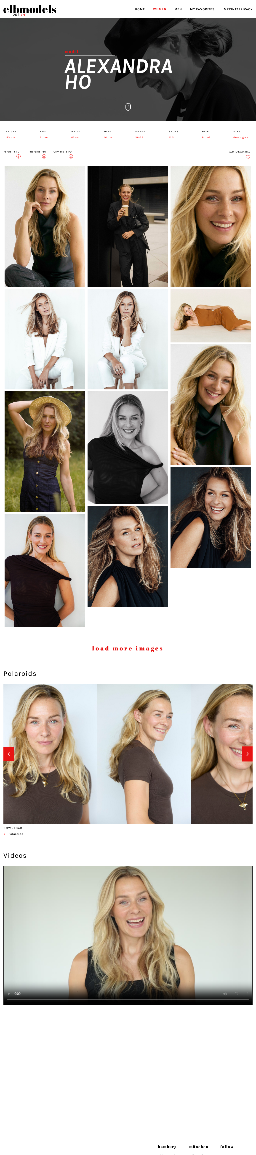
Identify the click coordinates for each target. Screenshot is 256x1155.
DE (15, 15)
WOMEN (159, 9)
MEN (178, 9)
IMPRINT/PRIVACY (238, 9)
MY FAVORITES (202, 9)
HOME (140, 9)
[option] (50, 754)
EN (23, 15)
